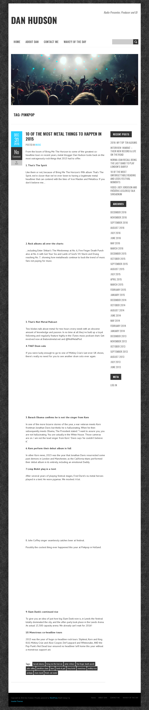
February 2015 (118, 289)
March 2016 (116, 248)
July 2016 (115, 233)
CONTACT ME (51, 42)
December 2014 (118, 300)
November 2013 (118, 341)
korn (52, 668)
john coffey (31, 668)
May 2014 (115, 320)
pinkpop (30, 672)
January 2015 (117, 295)
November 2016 (118, 217)
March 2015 (116, 284)
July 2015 (115, 274)
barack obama (38, 664)
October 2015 (117, 258)
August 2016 (117, 227)
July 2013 (115, 362)
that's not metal (51, 672)
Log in (113, 385)
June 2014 (115, 315)
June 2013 (115, 367)
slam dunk (39, 672)
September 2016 (119, 222)
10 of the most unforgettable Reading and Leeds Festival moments (123, 177)
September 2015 (119, 264)
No (16, 152)
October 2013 (117, 346)
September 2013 (119, 351)
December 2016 (118, 212)
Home (17, 42)
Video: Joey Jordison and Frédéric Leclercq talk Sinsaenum (123, 190)
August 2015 (117, 269)
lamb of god (60, 668)
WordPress (54, 698)
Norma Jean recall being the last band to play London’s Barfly (123, 163)
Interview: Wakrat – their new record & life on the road (123, 151)
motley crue (92, 668)
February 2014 (118, 326)
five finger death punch (85, 664)
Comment (17, 156)
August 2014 (117, 310)
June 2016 (115, 238)
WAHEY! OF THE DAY (75, 42)
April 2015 (116, 279)
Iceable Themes (17, 701)
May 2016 (115, 243)
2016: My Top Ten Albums (123, 142)
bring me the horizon (54, 664)
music (38, 144)
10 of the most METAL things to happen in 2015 (63, 136)
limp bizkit (71, 668)
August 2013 (117, 357)
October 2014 (117, 305)
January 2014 (117, 331)
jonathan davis (43, 668)
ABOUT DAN (32, 42)
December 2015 (118, 253)
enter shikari (70, 664)
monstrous (82, 668)
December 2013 (118, 336)
